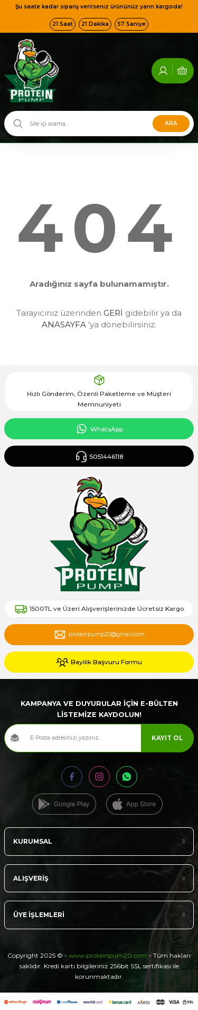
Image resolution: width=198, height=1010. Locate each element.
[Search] (99, 104)
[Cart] (182, 51)
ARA (171, 104)
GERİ (113, 294)
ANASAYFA (64, 305)
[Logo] (31, 51)
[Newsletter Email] (99, 719)
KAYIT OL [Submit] (167, 719)
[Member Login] (163, 51)
